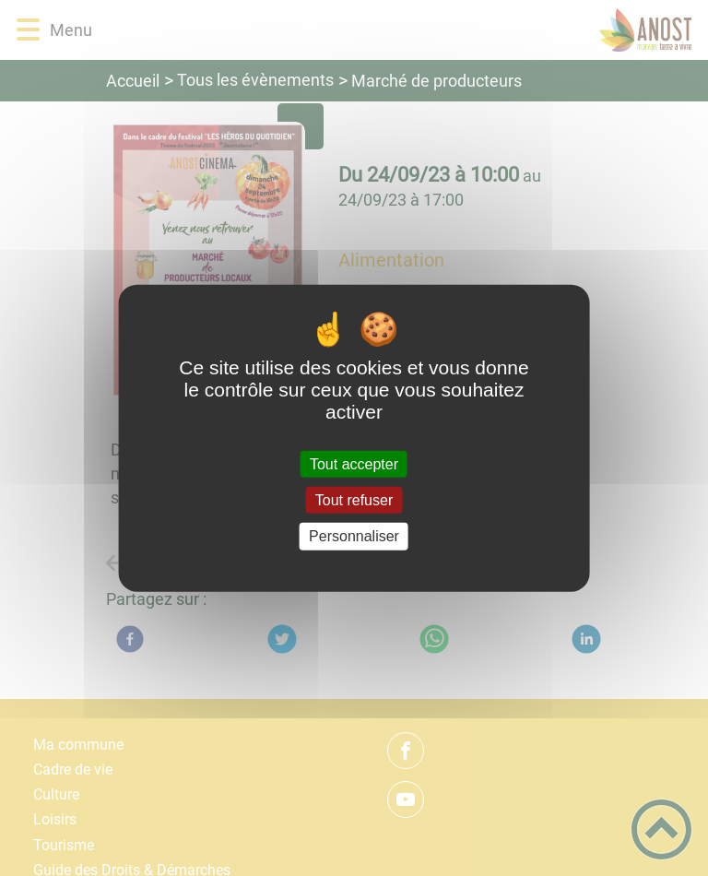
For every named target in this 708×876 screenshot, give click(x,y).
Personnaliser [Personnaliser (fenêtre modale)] (354, 536)
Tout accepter (354, 464)
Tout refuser (354, 500)
